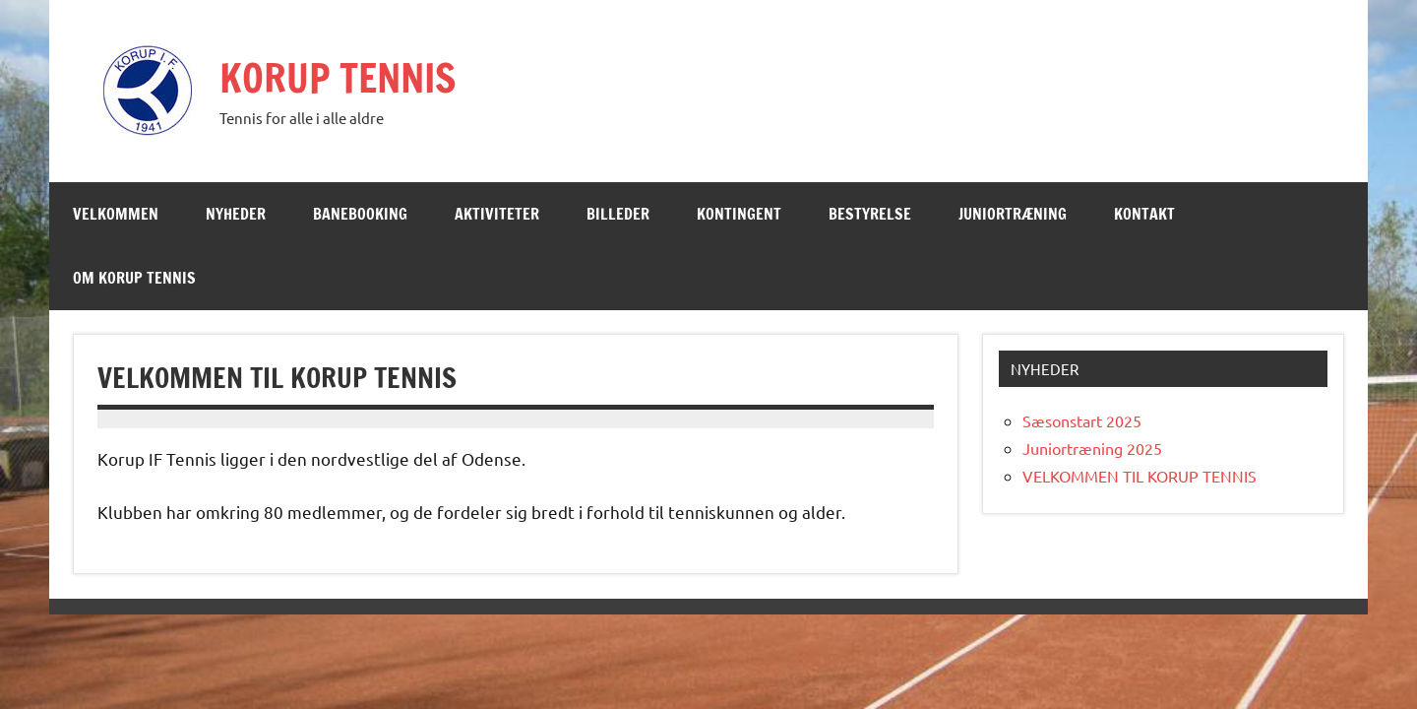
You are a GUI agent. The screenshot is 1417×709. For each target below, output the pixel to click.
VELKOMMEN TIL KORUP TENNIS (1139, 475)
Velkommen (115, 214)
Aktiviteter (497, 214)
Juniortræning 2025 (1092, 448)
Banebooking (360, 214)
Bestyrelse (870, 214)
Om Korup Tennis (134, 278)
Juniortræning (1012, 214)
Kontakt (1144, 214)
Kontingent (739, 214)
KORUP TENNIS (337, 77)
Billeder (617, 214)
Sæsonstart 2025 (1081, 420)
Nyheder (236, 214)
